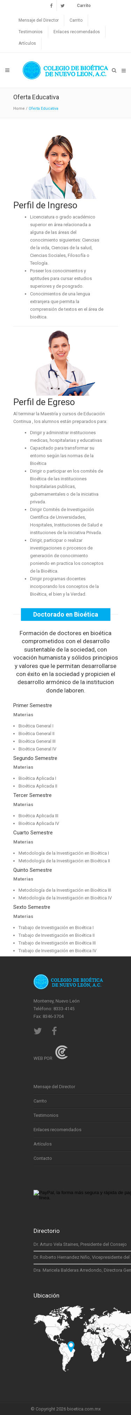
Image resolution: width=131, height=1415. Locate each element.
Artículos (27, 43)
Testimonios (31, 31)
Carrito (76, 20)
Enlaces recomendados (76, 31)
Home (19, 108)
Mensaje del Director (39, 20)
